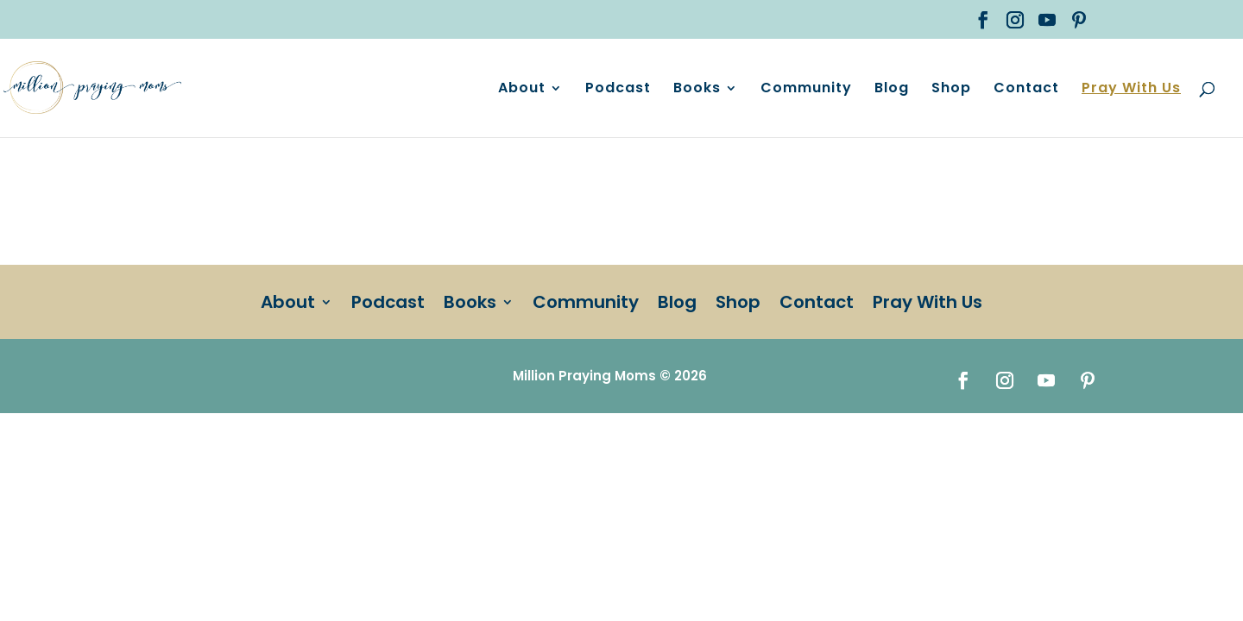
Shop (951, 89)
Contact (1026, 89)
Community (806, 89)
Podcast (618, 89)
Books (697, 89)
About (522, 89)
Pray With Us (1131, 89)
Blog (891, 89)
